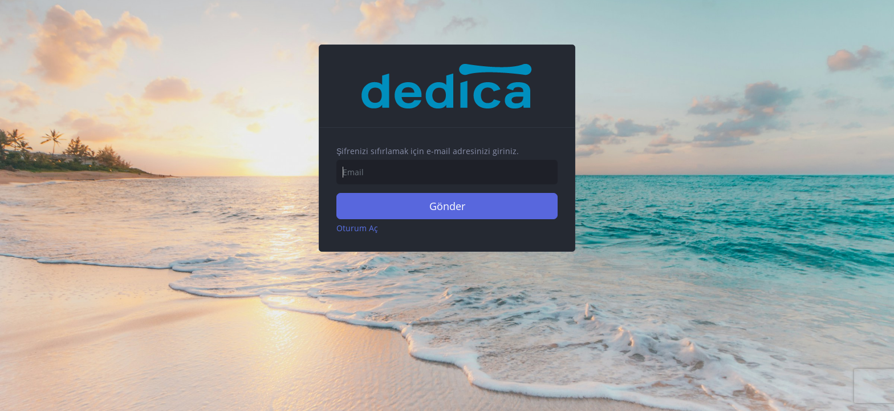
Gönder (447, 206)
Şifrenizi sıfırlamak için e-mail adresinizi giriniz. (427, 151)
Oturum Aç (357, 228)
